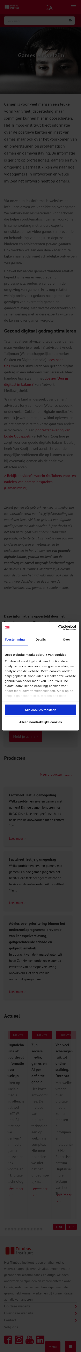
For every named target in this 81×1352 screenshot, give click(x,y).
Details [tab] (41, 639)
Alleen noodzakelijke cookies (40, 722)
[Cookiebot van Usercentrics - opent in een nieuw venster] (58, 627)
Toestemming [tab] (15, 639)
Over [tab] (66, 639)
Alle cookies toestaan (40, 710)
